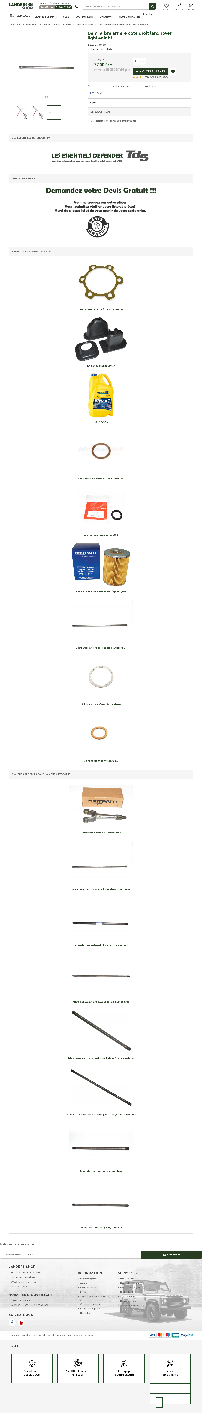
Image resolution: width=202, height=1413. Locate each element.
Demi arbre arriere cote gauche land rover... (101, 648)
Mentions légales (88, 1279)
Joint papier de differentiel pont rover (101, 704)
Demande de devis (128, 1301)
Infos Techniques (128, 1297)
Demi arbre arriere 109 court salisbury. (101, 1171)
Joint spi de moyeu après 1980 (101, 535)
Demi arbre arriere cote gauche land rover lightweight (101, 889)
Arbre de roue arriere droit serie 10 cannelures (101, 946)
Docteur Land (84, 16)
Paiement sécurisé (88, 1288)
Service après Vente (129, 1306)
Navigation (20, 17)
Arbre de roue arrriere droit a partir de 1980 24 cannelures (101, 1059)
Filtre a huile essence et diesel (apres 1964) (101, 592)
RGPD (83, 1292)
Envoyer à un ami (124, 86)
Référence (93, 45)
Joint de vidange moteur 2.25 (101, 761)
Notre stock (85, 1313)
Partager (96, 93)
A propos (84, 1283)
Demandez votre (100, 49)
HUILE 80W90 (101, 422)
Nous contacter (129, 16)
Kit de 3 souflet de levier (101, 366)
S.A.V (66, 16)
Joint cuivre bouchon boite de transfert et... (101, 479)
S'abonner (172, 1255)
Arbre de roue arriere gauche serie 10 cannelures (101, 1002)
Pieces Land (15, 24)
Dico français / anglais (130, 1288)
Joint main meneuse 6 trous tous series (101, 310)
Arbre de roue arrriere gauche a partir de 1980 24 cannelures (101, 1115)
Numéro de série (127, 1279)
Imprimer (153, 86)
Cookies (90, 1335)
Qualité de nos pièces (90, 1309)
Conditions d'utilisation (91, 1304)
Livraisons (106, 16)
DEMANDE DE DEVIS (46, 16)
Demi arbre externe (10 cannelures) (101, 833)
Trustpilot (147, 14)
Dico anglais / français (130, 1283)
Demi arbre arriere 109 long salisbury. (101, 1228)
